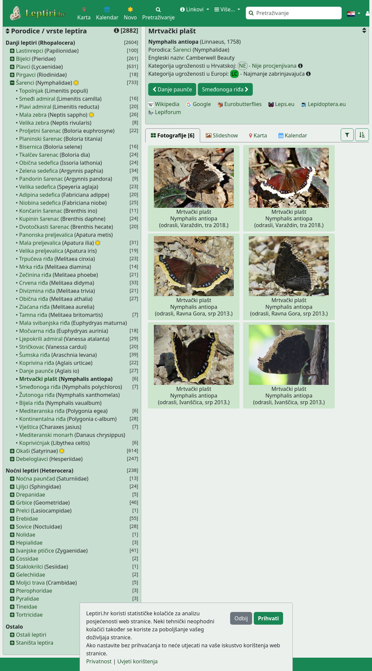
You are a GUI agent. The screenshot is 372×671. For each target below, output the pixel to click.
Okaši (23, 451)
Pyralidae (27, 598)
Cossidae (27, 558)
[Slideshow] (222, 135)
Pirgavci (26, 74)
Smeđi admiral (37, 98)
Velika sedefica (37, 186)
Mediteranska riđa (42, 411)
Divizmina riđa (37, 290)
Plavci (23, 66)
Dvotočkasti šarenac (44, 226)
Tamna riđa (33, 314)
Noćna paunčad (35, 478)
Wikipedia (164, 104)
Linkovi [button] (192, 9)
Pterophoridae (34, 590)
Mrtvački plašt (38, 379)
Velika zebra (34, 122)
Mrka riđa (31, 266)
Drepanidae (30, 494)
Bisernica (30, 146)
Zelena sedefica (38, 170)
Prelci (23, 510)
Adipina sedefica (39, 194)
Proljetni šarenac (40, 130)
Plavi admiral (35, 106)
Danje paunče (36, 371)
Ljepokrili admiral (41, 339)
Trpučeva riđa (36, 258)
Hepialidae (29, 542)
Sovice (24, 526)
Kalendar (107, 14)
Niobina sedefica (40, 202)
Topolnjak (31, 90)
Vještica (28, 427)
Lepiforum (164, 112)
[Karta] (257, 135)
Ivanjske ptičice (35, 550)
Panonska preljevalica (46, 234)
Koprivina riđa (36, 363)
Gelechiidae (30, 574)
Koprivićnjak (34, 443)
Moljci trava (30, 582)
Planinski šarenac (41, 138)
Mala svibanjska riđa (44, 322)
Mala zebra (33, 114)
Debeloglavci (32, 459)
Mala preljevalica (40, 242)
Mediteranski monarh (46, 435)
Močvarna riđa (37, 330)
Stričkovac (32, 347)
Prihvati (268, 618)
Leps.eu (281, 104)
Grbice (24, 502)
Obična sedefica (39, 162)
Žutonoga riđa (37, 395)
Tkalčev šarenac (39, 154)
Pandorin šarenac (41, 178)
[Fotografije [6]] (172, 135)
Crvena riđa (33, 282)
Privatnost (99, 661)
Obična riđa (33, 298)
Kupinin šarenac (39, 218)
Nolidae (25, 534)
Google (198, 104)
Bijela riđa (31, 403)
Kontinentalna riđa (42, 419)
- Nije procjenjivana (268, 66)
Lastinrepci (29, 50)
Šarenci (25, 82)
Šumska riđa (34, 355)
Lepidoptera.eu (323, 104)
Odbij (241, 618)
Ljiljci (22, 486)
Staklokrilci (29, 566)
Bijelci (23, 58)
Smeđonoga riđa (40, 387)
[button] (353, 13)
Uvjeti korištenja (137, 661)
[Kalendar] (293, 135)
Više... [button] (225, 9)
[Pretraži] (294, 13)
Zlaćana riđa (34, 306)
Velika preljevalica (41, 250)
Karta (84, 14)
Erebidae (27, 518)
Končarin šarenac (40, 210)
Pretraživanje (158, 14)
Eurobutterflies (239, 104)
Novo (130, 14)
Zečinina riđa (35, 274)
